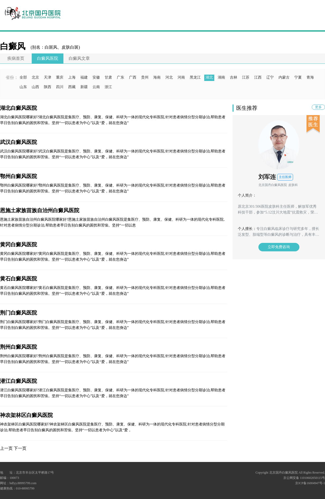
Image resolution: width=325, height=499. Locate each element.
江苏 (245, 77)
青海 (310, 77)
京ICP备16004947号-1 (310, 483)
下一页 (20, 448)
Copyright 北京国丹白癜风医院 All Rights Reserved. (290, 472)
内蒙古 (284, 77)
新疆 (84, 87)
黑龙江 (195, 77)
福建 (84, 77)
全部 (23, 77)
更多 (318, 107)
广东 (120, 77)
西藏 (72, 87)
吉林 (233, 77)
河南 (181, 77)
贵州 (144, 77)
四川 (59, 87)
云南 (96, 87)
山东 (23, 87)
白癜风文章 (79, 58)
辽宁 (270, 77)
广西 (132, 77)
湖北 (209, 77)
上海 (72, 77)
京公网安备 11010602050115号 (304, 478)
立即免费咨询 (279, 247)
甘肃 (108, 77)
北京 (35, 77)
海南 (157, 77)
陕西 (47, 87)
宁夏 (298, 77)
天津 (47, 77)
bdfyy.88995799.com (23, 483)
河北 (169, 77)
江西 (258, 77)
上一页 (6, 448)
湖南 (221, 77)
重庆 (59, 77)
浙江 (108, 87)
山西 (35, 87)
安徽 (96, 77)
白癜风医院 (47, 58)
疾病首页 (15, 58)
